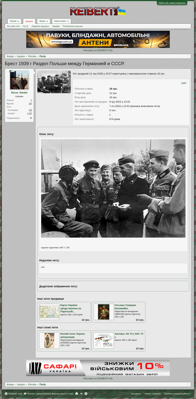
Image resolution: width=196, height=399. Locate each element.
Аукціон (29, 21)
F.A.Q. (26, 26)
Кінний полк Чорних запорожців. (72, 335)
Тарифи (56, 26)
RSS (86, 393)
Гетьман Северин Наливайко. (125, 307)
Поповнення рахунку (73, 26)
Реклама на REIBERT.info (98, 50)
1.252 (29, 113)
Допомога (136, 394)
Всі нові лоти (13, 26)
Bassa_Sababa (19, 92)
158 (30, 110)
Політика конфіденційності (177, 394)
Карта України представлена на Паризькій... (70, 308)
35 (31, 118)
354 (30, 104)
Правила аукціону (40, 26)
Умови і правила (152, 394)
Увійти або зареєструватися (172, 3)
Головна (76, 393)
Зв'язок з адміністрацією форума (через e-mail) (50, 394)
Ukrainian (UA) (15, 394)
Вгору (81, 393)
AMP (183, 83)
